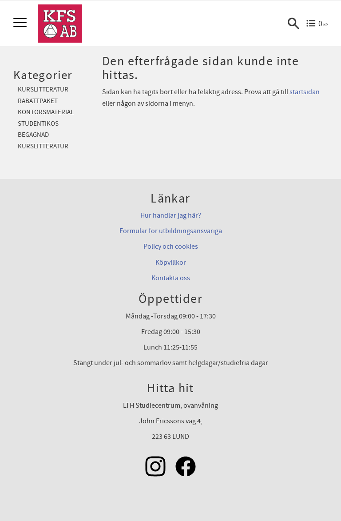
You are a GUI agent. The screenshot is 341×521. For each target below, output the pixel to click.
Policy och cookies (170, 246)
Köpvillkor (170, 262)
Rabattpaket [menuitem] (38, 101)
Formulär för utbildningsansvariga (170, 231)
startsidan (304, 91)
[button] (21, 23)
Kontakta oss (170, 278)
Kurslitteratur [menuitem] (43, 89)
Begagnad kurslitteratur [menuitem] (43, 141)
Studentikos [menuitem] (38, 123)
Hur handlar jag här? (170, 215)
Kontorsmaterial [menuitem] (46, 112)
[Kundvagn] (317, 23)
